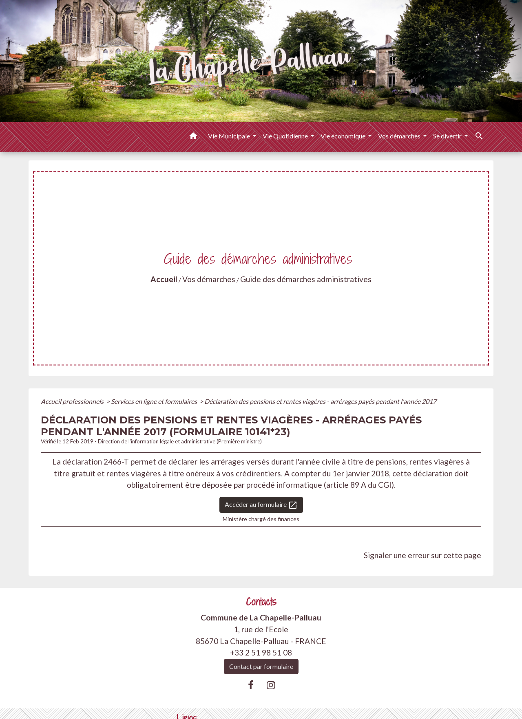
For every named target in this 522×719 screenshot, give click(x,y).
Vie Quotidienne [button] (286, 136)
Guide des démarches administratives (306, 279)
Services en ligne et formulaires (154, 401)
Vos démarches (208, 279)
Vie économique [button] (344, 136)
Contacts (261, 602)
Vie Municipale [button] (229, 136)
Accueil (163, 279)
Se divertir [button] (448, 136)
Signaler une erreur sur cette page (422, 555)
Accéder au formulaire (261, 505)
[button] (193, 137)
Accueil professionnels (73, 401)
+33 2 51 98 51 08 (261, 652)
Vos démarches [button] (400, 136)
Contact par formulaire (261, 666)
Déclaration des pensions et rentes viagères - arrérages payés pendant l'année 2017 (320, 401)
